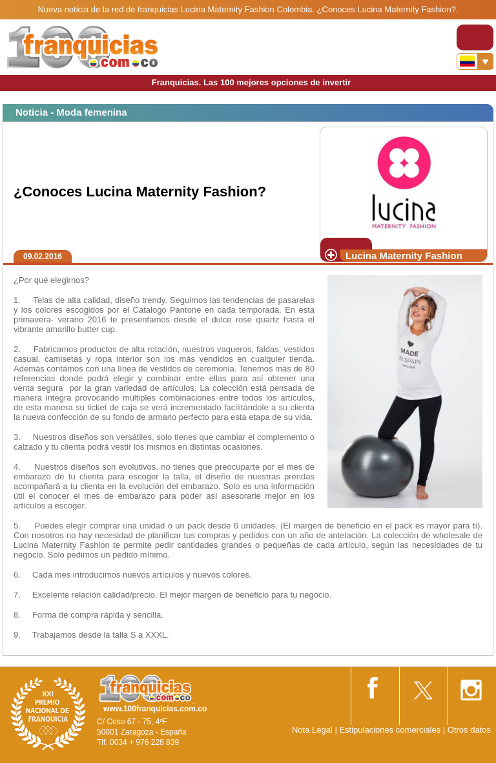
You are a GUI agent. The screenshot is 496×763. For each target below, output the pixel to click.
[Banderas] (475, 61)
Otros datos (469, 730)
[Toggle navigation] (475, 37)
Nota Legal (312, 730)
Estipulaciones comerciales (390, 730)
